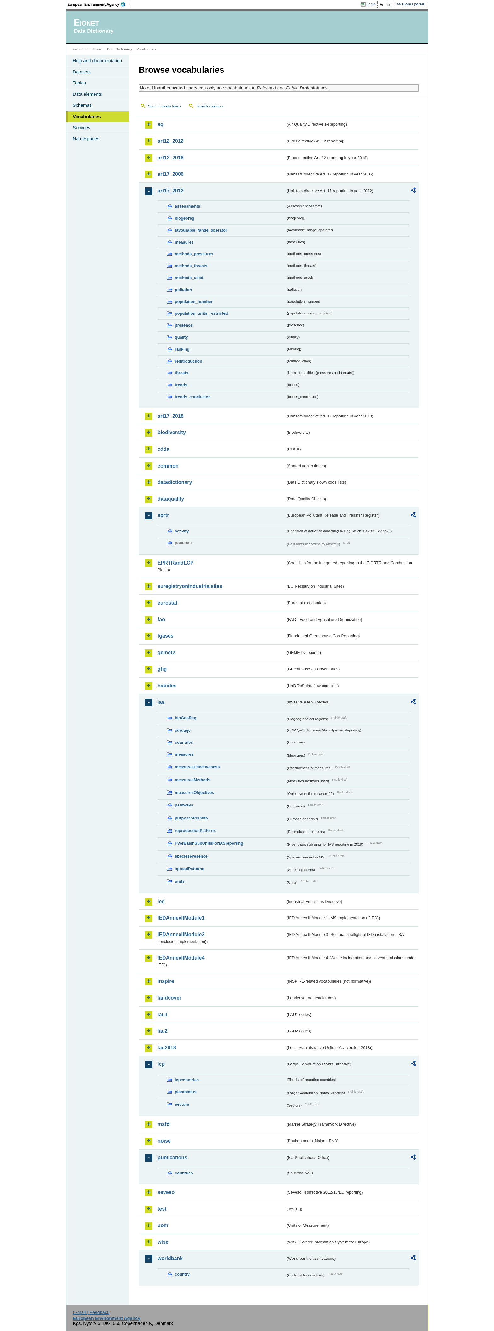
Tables (79, 82)
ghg (162, 669)
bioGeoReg (185, 717)
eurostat (167, 602)
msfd (163, 1124)
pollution (183, 289)
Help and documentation (97, 60)
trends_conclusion (193, 396)
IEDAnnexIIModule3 (181, 934)
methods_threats (191, 265)
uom (163, 1225)
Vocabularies (87, 116)
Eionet (97, 49)
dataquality (171, 499)
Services (81, 127)
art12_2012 (171, 141)
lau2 (163, 1031)
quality (181, 337)
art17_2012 (171, 190)
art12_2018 (171, 157)
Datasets (82, 71)
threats (181, 372)
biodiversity (172, 432)
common (168, 465)
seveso (166, 1192)
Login (371, 4)
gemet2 (166, 652)
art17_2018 (171, 416)
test (162, 1209)
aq (161, 124)
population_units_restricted (201, 313)
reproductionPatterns (195, 830)
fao (161, 619)
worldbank (170, 1258)
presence (183, 325)
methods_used (189, 277)
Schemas (82, 105)
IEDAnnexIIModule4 (181, 958)
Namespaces (86, 138)
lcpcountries (187, 1079)
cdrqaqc (183, 730)
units (180, 881)
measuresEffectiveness (197, 767)
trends (181, 384)
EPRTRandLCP (176, 562)
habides (167, 685)
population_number (193, 301)
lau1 (163, 1014)
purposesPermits (191, 818)
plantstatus (185, 1091)
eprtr (163, 515)
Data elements (87, 94)
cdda (163, 449)
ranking (182, 349)
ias (161, 702)
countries (184, 742)
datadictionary (175, 482)
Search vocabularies (164, 106)
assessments (187, 206)
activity (182, 531)
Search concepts (209, 106)
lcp (161, 1064)
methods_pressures (194, 253)
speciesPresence (191, 856)
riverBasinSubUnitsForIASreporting (209, 843)
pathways (184, 805)
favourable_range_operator (201, 230)
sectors (182, 1104)
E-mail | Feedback (91, 1312)
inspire (166, 981)
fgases (166, 636)
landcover (169, 998)
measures (184, 242)
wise (163, 1242)
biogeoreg (184, 218)
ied (161, 901)
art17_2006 (171, 174)
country (182, 1274)
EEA (98, 4)
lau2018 (167, 1047)
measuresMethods (192, 779)
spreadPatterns (189, 868)
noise (164, 1141)
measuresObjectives (194, 792)
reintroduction (188, 361)
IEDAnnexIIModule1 (181, 918)
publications (172, 1157)
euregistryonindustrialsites (190, 586)
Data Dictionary (119, 49)
